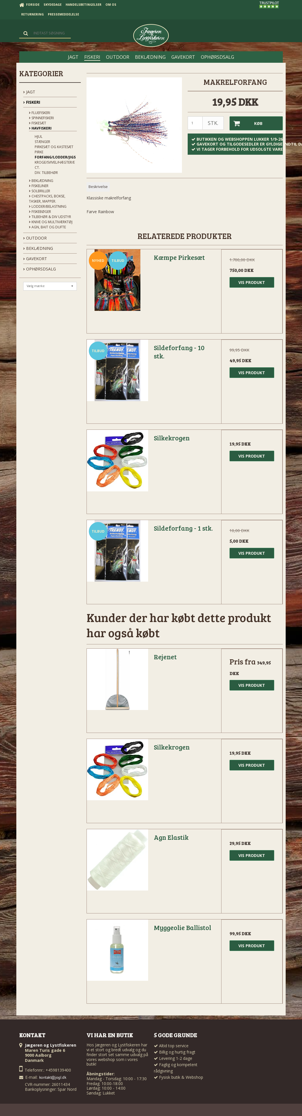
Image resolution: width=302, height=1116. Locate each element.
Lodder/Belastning (47, 206)
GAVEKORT (35, 258)
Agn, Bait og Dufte (47, 227)
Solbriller (39, 191)
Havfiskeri (40, 128)
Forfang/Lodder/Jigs (55, 157)
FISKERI (31, 102)
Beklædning (41, 180)
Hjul (38, 136)
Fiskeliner (38, 185)
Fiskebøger (40, 211)
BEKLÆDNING (38, 248)
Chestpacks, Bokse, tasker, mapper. (47, 199)
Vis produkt (251, 282)
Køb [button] (246, 123)
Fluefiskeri (39, 112)
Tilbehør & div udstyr (50, 216)
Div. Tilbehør (46, 172)
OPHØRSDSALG (39, 269)
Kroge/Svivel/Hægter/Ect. (55, 165)
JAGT (29, 92)
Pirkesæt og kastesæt (54, 146)
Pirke (39, 152)
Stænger (42, 141)
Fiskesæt (37, 123)
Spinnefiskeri (41, 117)
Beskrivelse (98, 186)
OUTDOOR (35, 238)
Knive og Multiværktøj (50, 221)
